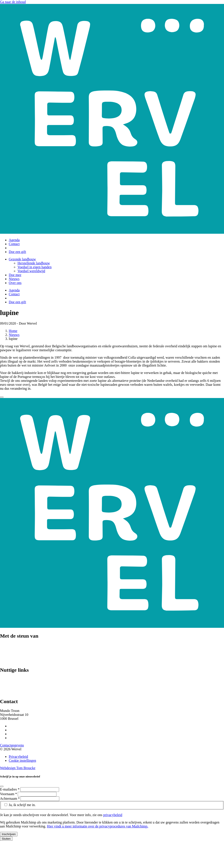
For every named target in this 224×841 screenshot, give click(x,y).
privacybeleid (112, 815)
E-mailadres (10, 789)
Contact (14, 244)
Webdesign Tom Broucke (17, 768)
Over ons (15, 283)
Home (13, 331)
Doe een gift (17, 252)
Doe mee (15, 275)
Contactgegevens (12, 745)
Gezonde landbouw (22, 259)
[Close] (2, 397)
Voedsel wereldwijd (31, 271)
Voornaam (9, 794)
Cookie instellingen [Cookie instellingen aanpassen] (22, 760)
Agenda (14, 240)
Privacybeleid (18, 756)
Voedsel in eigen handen (35, 267)
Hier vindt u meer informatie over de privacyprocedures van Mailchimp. (97, 826)
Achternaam (10, 798)
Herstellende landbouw (34, 263)
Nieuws (14, 279)
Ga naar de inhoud (13, 2)
